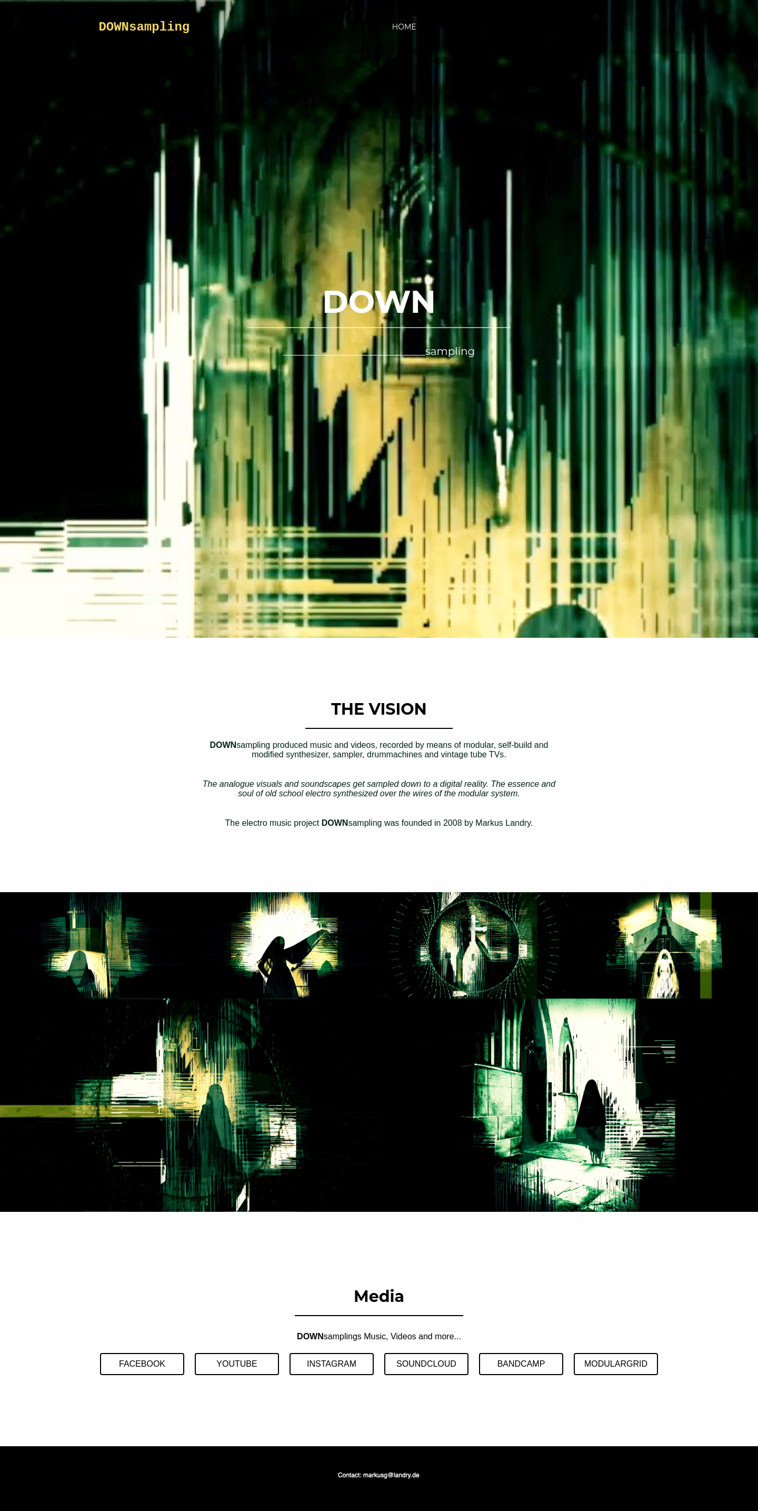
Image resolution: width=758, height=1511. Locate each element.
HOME (404, 27)
